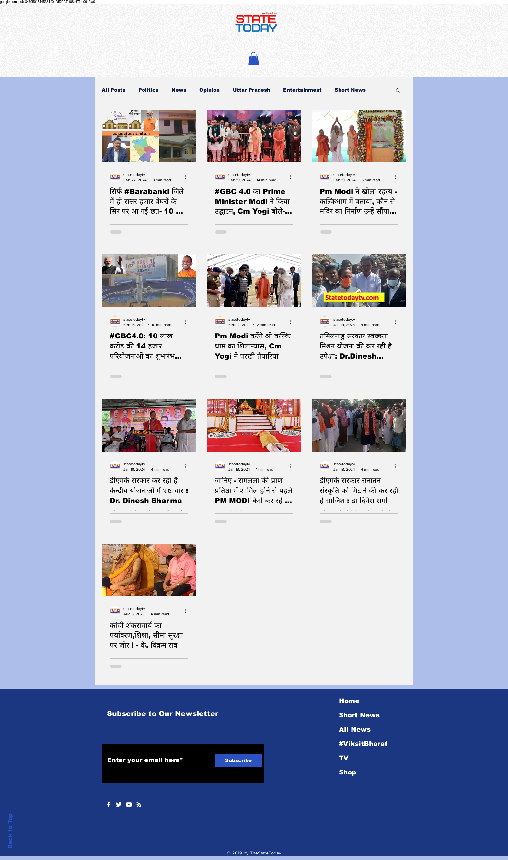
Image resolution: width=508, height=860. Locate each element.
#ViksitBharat (363, 743)
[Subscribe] (238, 760)
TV (344, 757)
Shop (347, 772)
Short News (350, 90)
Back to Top (10, 831)
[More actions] (187, 177)
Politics (148, 90)
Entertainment (302, 90)
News (178, 90)
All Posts (113, 90)
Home (349, 700)
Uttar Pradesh (251, 90)
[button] (253, 58)
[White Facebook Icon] (108, 804)
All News (355, 729)
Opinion (209, 90)
